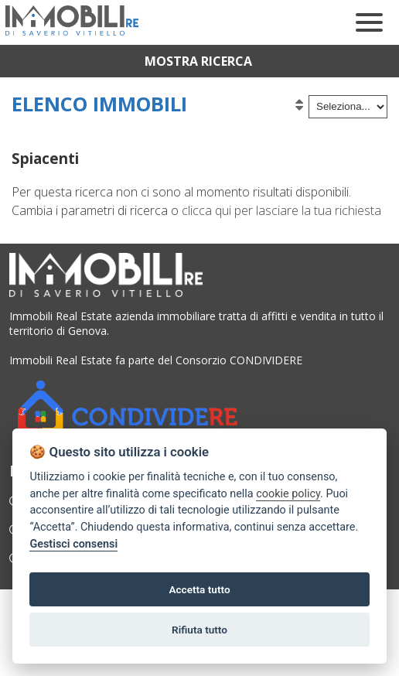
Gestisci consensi (73, 544)
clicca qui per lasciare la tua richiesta (281, 210)
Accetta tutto (199, 589)
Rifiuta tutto (199, 629)
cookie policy (288, 493)
